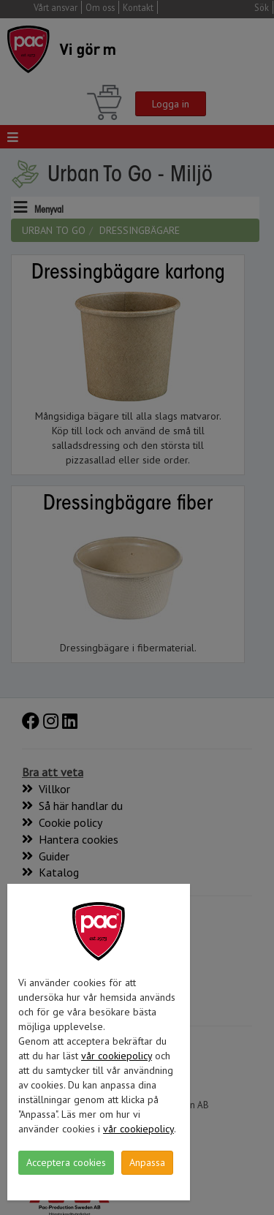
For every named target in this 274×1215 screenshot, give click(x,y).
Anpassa (147, 1162)
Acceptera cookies (66, 1162)
